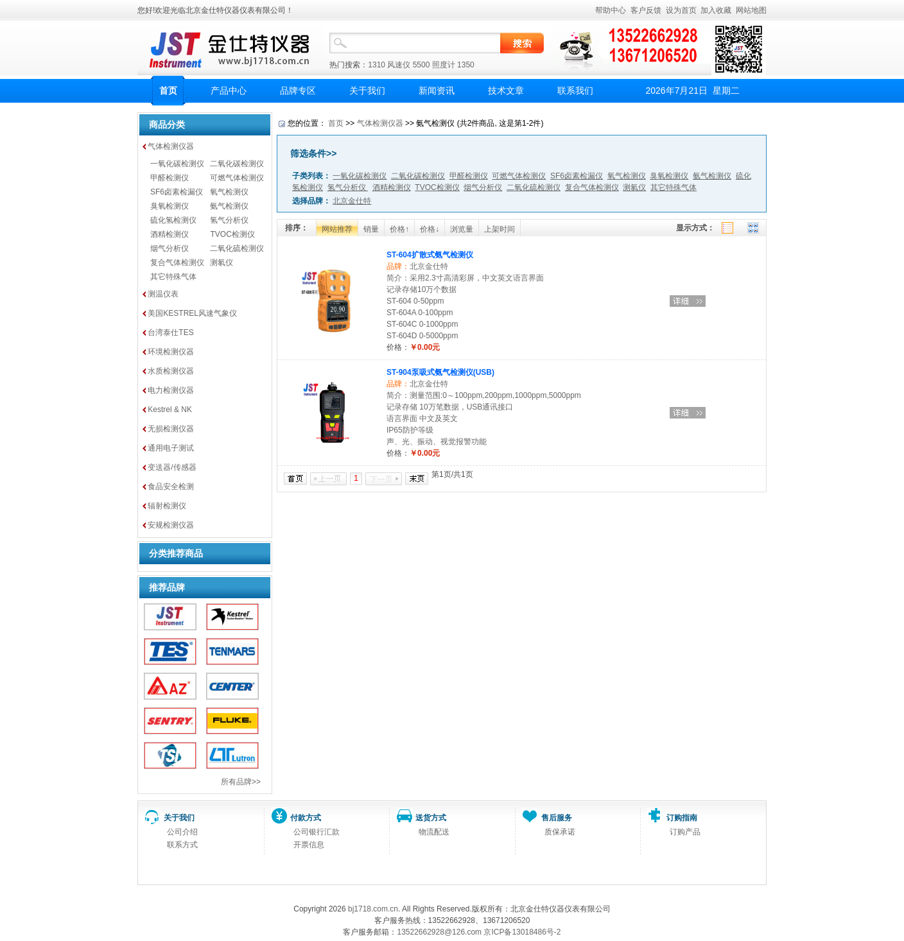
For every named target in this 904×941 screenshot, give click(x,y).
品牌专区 (298, 90)
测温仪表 (163, 293)
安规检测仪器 (171, 525)
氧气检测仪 (229, 191)
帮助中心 (610, 10)
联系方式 (182, 844)
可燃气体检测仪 (237, 177)
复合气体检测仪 (177, 262)
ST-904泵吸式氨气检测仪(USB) (440, 372)
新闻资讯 (437, 90)
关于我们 (367, 90)
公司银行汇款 (316, 831)
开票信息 (308, 844)
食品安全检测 (171, 486)
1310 (376, 64)
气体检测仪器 (171, 146)
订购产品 (685, 831)
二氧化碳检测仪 (237, 163)
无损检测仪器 (171, 428)
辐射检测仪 (167, 505)
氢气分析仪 (229, 220)
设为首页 (681, 10)
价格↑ (399, 229)
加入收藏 (715, 10)
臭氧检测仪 (169, 206)
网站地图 (751, 10)
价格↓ (429, 229)
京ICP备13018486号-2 (522, 932)
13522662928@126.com (439, 932)
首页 (168, 90)
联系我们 (575, 90)
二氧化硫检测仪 (237, 248)
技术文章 (506, 90)
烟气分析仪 (169, 248)
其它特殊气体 (173, 276)
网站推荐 (337, 229)
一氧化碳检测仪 (177, 163)
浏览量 (461, 229)
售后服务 (556, 817)
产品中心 (229, 90)
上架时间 (499, 229)
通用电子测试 (171, 448)
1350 (465, 64)
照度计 (443, 64)
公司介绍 (182, 831)
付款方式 (305, 817)
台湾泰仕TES (170, 332)
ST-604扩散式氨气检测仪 (430, 254)
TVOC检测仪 (232, 234)
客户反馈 (645, 10)
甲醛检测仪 (169, 177)
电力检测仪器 (171, 390)
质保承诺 (559, 831)
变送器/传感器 (172, 467)
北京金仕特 (429, 266)
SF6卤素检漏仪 (176, 191)
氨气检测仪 (229, 206)
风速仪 (398, 64)
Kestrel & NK (170, 409)
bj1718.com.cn (373, 908)
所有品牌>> (241, 781)
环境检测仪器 (171, 351)
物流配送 (434, 831)
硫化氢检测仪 (173, 220)
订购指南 (681, 817)
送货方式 (430, 817)
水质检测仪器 (171, 371)
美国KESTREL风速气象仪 (192, 313)
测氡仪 (221, 262)
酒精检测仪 (169, 234)
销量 (371, 229)
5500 (421, 64)
